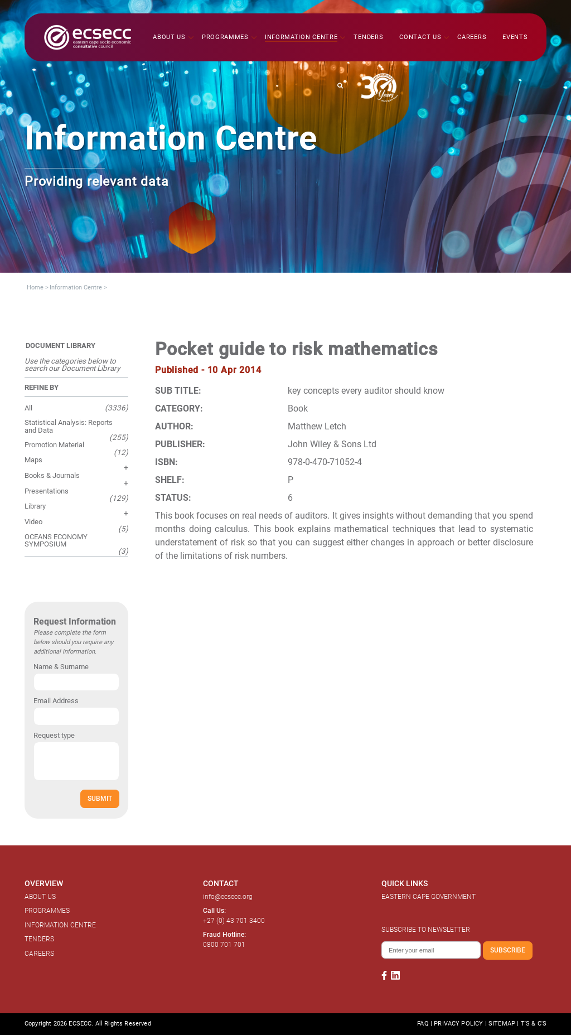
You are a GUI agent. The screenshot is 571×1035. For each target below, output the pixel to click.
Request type (54, 735)
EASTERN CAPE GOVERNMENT (428, 897)
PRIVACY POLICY (458, 1023)
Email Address (56, 701)
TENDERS (39, 939)
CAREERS (39, 953)
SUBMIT (100, 798)
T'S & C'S (533, 1023)
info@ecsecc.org (228, 897)
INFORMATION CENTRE (60, 925)
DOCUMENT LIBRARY (60, 345)
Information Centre (76, 287)
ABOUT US (40, 897)
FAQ (422, 1023)
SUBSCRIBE (507, 950)
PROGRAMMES (47, 911)
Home (35, 287)
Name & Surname (61, 666)
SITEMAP (501, 1023)
